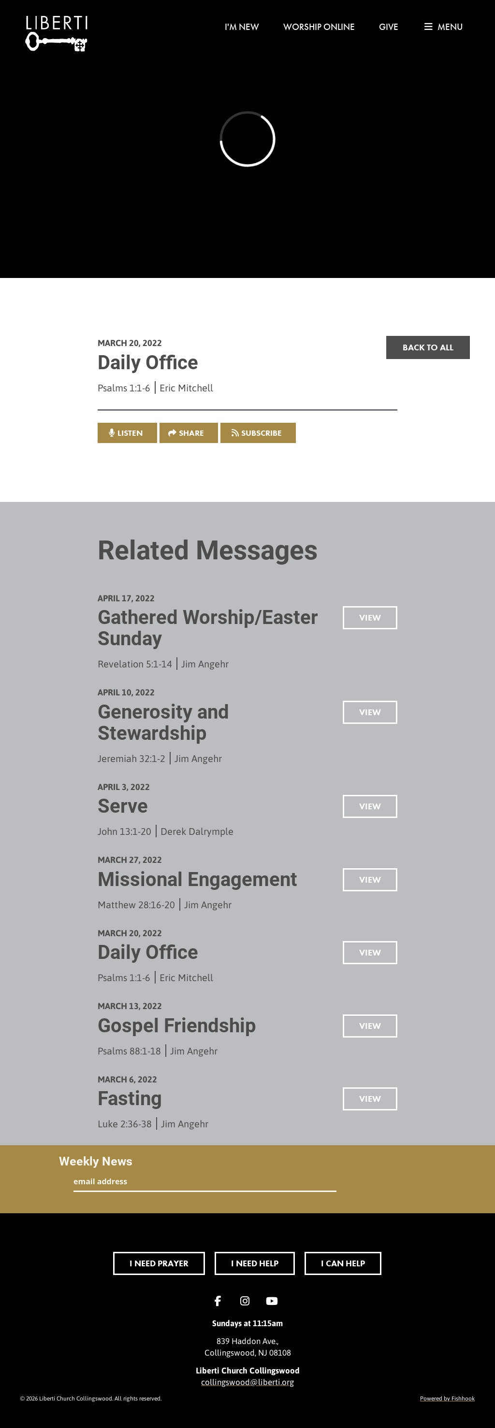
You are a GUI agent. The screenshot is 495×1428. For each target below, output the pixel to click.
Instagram (247, 1301)
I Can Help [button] (343, 1263)
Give (388, 27)
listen (130, 433)
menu (443, 26)
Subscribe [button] (261, 433)
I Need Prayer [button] (159, 1263)
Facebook (220, 1301)
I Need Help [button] (254, 1263)
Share (191, 433)
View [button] (370, 617)
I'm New (242, 27)
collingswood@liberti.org (247, 1381)
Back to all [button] (428, 347)
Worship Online (319, 27)
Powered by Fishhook (447, 1398)
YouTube (274, 1301)
